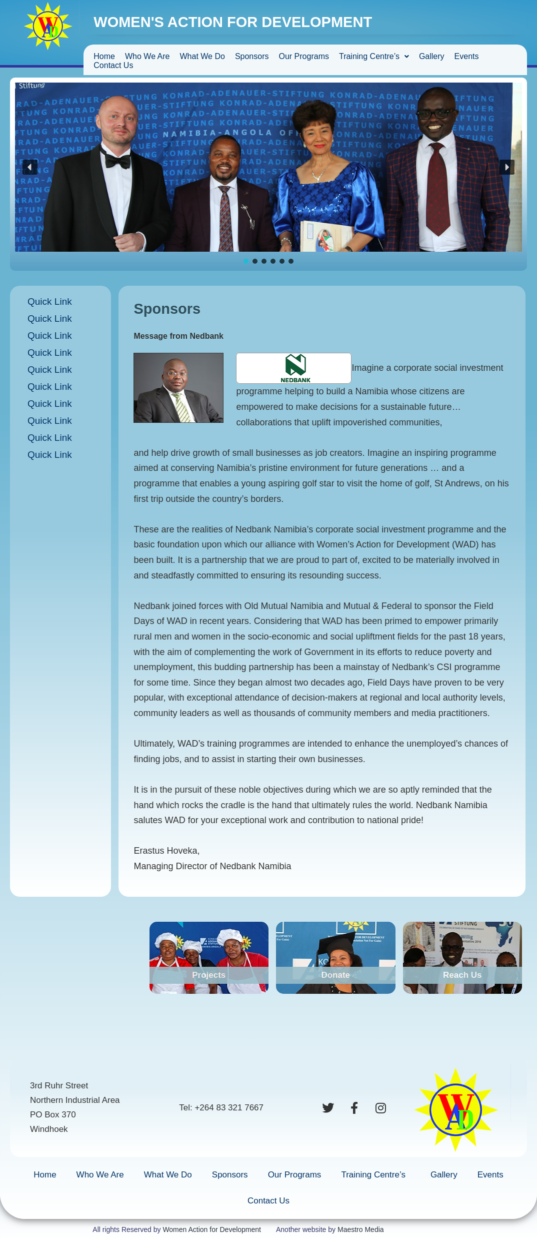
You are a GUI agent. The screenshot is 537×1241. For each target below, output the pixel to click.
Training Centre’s (374, 56)
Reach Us (462, 975)
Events (466, 56)
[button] (30, 167)
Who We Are (147, 56)
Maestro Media (361, 1229)
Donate (335, 975)
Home (104, 56)
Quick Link (50, 301)
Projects (209, 975)
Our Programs (303, 56)
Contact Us (113, 65)
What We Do (202, 56)
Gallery (431, 56)
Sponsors (252, 56)
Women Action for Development (211, 1229)
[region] (268, 174)
